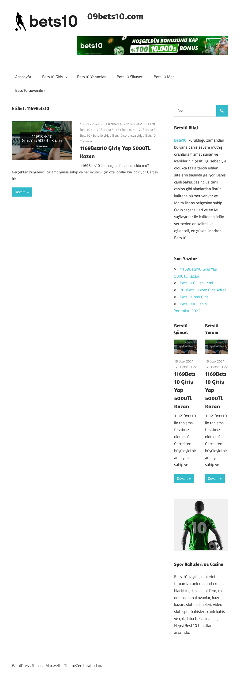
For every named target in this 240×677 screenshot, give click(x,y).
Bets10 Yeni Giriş (194, 297)
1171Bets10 (144, 129)
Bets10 (85, 135)
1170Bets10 (102, 129)
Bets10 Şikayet (129, 77)
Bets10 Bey (188, 366)
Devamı (20, 191)
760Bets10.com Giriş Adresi (203, 290)
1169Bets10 (114, 123)
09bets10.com (115, 16)
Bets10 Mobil (165, 77)
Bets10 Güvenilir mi (32, 90)
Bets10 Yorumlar (91, 77)
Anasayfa (23, 77)
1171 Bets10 (123, 129)
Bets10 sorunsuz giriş (127, 135)
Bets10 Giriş (55, 77)
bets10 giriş (101, 135)
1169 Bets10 (135, 123)
